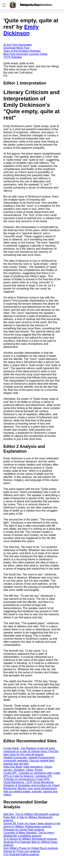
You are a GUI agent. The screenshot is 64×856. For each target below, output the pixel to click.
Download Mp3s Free (16, 47)
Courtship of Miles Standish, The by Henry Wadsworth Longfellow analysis (28, 834)
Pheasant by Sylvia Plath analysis (23, 829)
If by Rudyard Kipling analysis (21, 854)
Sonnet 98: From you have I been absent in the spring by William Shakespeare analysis (31, 825)
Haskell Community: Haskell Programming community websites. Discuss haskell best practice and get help (29, 760)
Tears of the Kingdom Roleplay (22, 50)
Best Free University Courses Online (25, 54)
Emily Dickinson (21, 30)
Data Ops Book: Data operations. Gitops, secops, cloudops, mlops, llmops (28, 768)
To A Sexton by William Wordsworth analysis (30, 838)
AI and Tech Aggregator (17, 44)
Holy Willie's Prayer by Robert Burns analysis (30, 848)
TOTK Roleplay (12, 57)
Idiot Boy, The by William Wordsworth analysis (31, 814)
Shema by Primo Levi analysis (21, 851)
